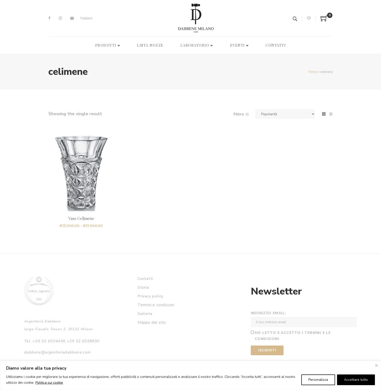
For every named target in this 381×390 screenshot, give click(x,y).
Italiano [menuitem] (86, 18)
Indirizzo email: (268, 313)
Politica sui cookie (49, 382)
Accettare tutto (356, 379)
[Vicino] (376, 365)
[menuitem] (86, 18)
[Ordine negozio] (285, 114)
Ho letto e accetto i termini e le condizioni (293, 335)
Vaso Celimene (81, 218)
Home (312, 72)
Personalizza (318, 379)
